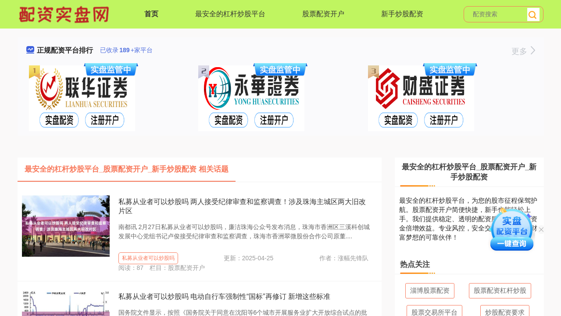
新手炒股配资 (402, 14)
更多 (523, 51)
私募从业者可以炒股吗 (148, 258)
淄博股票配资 (430, 290)
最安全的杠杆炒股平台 (230, 14)
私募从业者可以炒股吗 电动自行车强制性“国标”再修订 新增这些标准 (224, 296)
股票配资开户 (323, 14)
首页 (151, 14)
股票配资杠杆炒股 (500, 290)
